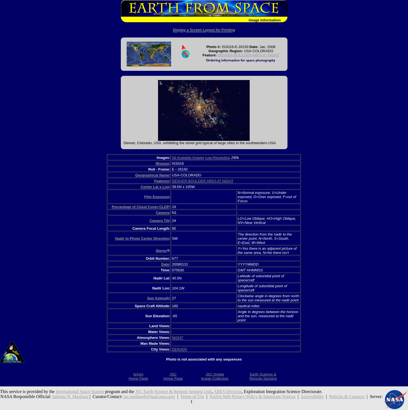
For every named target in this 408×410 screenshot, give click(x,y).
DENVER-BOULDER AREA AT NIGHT (248, 55)
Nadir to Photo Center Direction (142, 238)
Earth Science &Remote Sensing (263, 376)
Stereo (161, 251)
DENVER (179, 349)
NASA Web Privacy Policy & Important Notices (253, 396)
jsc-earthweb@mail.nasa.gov (149, 396)
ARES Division (228, 391)
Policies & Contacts (346, 396)
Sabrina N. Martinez (70, 396)
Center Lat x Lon (155, 187)
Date (165, 264)
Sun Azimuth (158, 298)
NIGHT (177, 338)
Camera (162, 213)
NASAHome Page (138, 376)
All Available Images (188, 158)
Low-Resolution (217, 158)
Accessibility (312, 396)
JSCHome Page (173, 376)
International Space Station (80, 391)
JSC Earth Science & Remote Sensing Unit (173, 391)
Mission (162, 163)
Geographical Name (152, 175)
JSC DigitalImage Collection (214, 376)
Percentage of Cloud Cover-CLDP (140, 207)
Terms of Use (192, 396)
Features (161, 181)
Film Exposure (156, 197)
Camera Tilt (159, 221)
